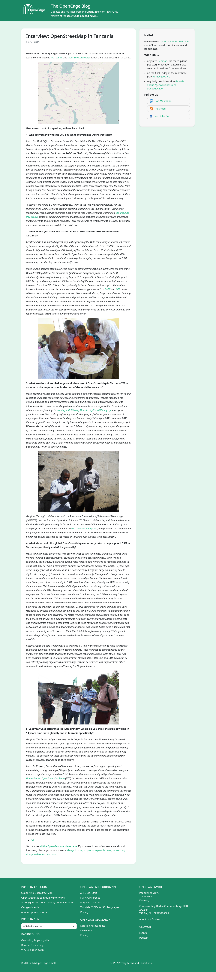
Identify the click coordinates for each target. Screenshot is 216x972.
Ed (32, 840)
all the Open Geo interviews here (58, 846)
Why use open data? (32, 949)
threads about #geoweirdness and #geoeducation (165, 85)
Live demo (86, 930)
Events (143, 933)
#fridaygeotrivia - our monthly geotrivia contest (48, 902)
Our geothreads (30, 907)
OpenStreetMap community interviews (43, 897)
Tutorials (85, 907)
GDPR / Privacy (118, 963)
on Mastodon (163, 101)
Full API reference (90, 897)
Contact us (158, 919)
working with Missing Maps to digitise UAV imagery (84, 410)
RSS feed (161, 108)
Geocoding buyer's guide (35, 940)
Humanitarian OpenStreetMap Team (45, 778)
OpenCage (92, 11)
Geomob (162, 61)
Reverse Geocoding (32, 945)
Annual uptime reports (34, 912)
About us (144, 919)
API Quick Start (88, 893)
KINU (118, 289)
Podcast (143, 937)
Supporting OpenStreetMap (36, 893)
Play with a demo (89, 902)
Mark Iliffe (57, 57)
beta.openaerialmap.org (84, 528)
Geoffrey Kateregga (79, 57)
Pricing (84, 912)
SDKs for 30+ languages (105, 907)
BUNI (107, 289)
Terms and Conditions (139, 963)
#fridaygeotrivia (161, 76)
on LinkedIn (162, 116)
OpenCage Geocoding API (82, 16)
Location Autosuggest (92, 925)
